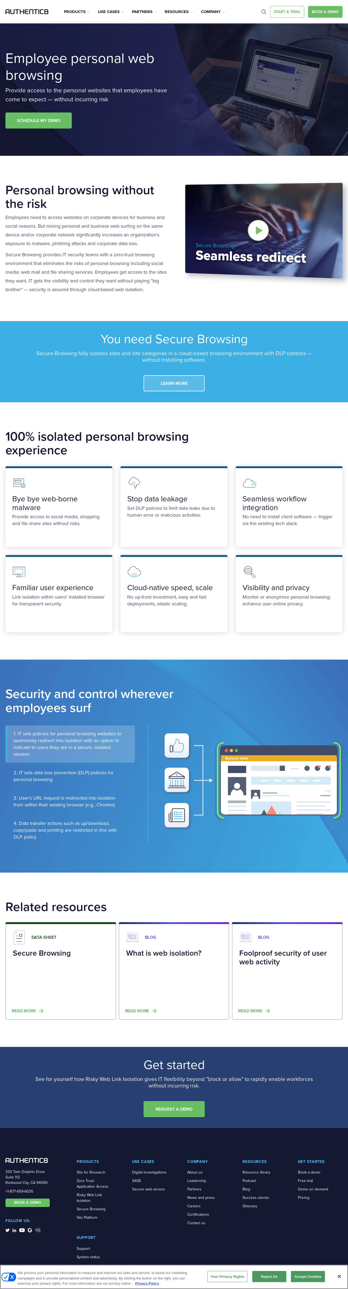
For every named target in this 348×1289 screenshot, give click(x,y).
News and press (201, 1197)
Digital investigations (149, 1172)
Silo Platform (87, 1217)
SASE (136, 1181)
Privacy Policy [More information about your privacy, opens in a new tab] (147, 1283)
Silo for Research (91, 1172)
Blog (246, 1189)
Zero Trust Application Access (92, 1183)
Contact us (196, 1223)
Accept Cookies (307, 1276)
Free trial (305, 1181)
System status (88, 1257)
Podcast (249, 1181)
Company (211, 12)
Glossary (250, 1206)
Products (75, 12)
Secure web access (148, 1189)
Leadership (196, 1181)
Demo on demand (313, 1189)
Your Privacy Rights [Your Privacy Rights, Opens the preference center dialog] (227, 1276)
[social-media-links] (7, 1230)
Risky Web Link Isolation (89, 1197)
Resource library (256, 1172)
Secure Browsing (91, 1209)
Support (83, 1248)
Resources (177, 12)
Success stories (256, 1197)
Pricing (303, 1197)
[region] (174, 1277)
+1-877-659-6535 (19, 1191)
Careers (194, 1206)
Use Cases (109, 12)
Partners (142, 12)
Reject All (269, 1276)
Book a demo (309, 1172)
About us (195, 1172)
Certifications (198, 1214)
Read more (24, 1011)
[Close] (339, 1276)
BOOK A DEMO (27, 1202)
